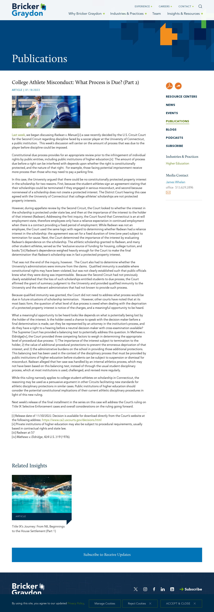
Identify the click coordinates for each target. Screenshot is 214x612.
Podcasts (174, 138)
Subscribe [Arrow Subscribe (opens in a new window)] (191, 589)
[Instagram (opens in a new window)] (145, 589)
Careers (164, 6)
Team (156, 14)
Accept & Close (178, 605)
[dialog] (107, 604)
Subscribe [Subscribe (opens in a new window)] (174, 146)
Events (172, 113)
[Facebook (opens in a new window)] (154, 589)
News (170, 105)
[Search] (200, 6)
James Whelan (175, 182)
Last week (18, 135)
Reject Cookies (137, 605)
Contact (184, 6)
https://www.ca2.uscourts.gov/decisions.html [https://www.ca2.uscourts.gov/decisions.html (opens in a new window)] (72, 420)
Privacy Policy (76, 605)
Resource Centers (181, 96)
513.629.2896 (184, 187)
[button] (178, 86)
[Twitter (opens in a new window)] (136, 589)
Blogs (171, 129)
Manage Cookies (105, 605)
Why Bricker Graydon (85, 14)
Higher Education (177, 163)
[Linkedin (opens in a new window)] (163, 589)
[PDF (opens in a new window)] (169, 86)
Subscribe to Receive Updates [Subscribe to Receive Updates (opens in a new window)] (107, 555)
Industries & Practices (127, 14)
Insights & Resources (183, 14)
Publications (177, 121)
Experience (142, 6)
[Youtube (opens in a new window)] (172, 589)
